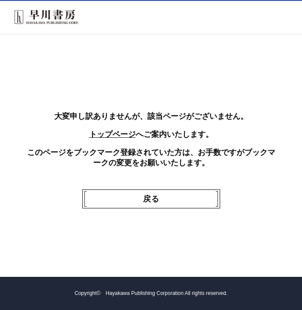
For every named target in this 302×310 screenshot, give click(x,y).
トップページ (112, 134)
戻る (151, 199)
